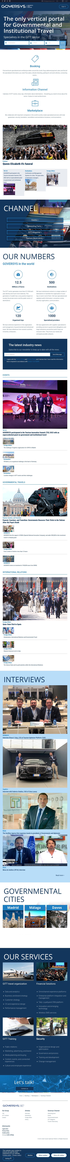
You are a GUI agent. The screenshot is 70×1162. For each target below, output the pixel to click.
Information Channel (35, 89)
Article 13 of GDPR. (34, 361)
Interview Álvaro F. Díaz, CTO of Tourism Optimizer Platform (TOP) (24, 738)
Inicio (20, 1095)
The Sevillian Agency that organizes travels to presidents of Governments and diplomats (31, 833)
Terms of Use (20, 359)
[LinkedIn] (9, 1)
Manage (8, 1135)
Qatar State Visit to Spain (53, 173)
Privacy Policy (31, 359)
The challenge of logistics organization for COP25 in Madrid (20, 447)
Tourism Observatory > (35, 238)
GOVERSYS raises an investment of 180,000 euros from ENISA (20, 565)
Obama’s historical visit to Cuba (12, 651)
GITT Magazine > (35, 232)
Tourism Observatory (53, 1121)
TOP (3, 1113)
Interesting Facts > (35, 226)
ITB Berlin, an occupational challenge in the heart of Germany (20, 461)
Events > (35, 220)
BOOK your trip (62, 45)
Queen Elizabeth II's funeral (18, 163)
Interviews (27, 1113)
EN (58, 1)
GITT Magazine (51, 1119)
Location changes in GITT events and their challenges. (18, 475)
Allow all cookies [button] (59, 1155)
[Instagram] (7, 1)
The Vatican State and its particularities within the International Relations (23, 665)
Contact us (24, 1088)
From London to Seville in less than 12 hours (16, 551)
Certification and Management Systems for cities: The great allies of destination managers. (34, 175)
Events (49, 1115)
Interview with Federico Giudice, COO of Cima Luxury (20, 792)
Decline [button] (30, 1155)
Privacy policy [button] (16, 1155)
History (26, 1119)
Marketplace (35, 110)
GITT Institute (5, 1115)
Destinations (28, 1115)
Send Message (57, 354)
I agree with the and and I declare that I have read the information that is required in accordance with (35, 360)
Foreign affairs (28, 1117)
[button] (64, 1)
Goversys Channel (46, 1095)
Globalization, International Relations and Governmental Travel (20, 637)
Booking (35, 66)
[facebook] (2, 1)
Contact (4, 1117)
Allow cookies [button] (43, 1155)
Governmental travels (53, 1117)
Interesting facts (52, 1113)
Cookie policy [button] (7, 1155)
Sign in (64, 6)
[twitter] (4, 1)
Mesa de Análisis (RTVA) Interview (14, 870)
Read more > (60, 875)
